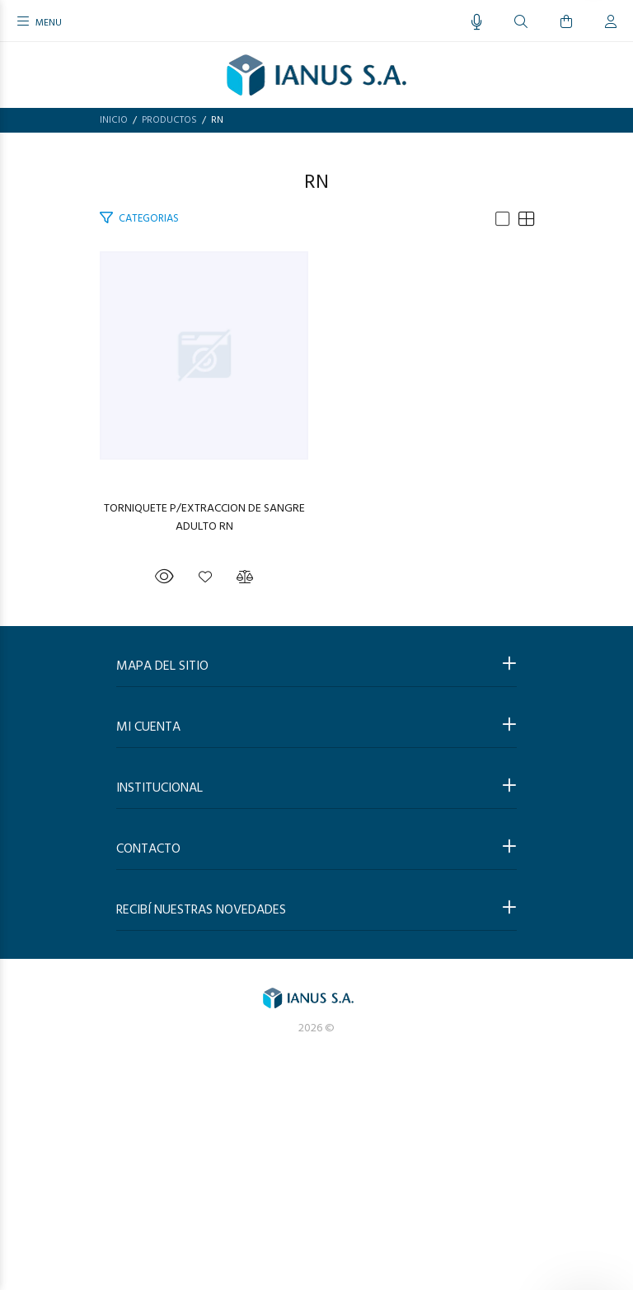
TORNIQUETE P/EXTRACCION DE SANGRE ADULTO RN (317, 733)
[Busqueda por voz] (477, 22)
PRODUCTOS (169, 120)
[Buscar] (521, 22)
